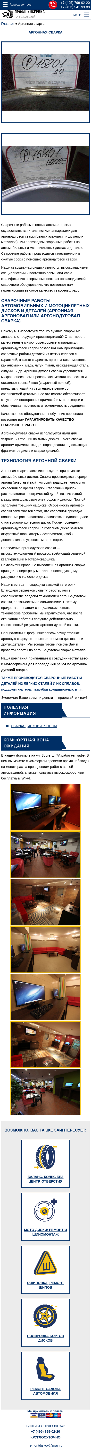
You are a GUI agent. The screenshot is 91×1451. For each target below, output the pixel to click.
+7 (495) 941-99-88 (75, 7)
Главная (7, 24)
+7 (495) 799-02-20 (75, 3)
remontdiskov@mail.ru (45, 1445)
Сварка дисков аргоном (34, 726)
